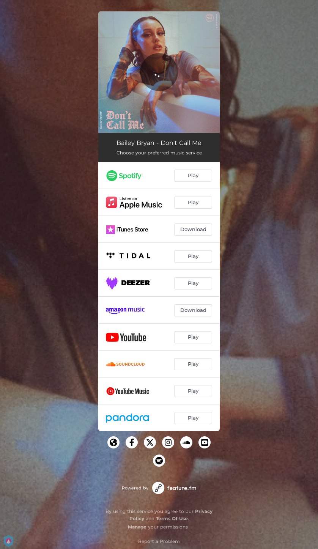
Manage (137, 527)
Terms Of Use (172, 518)
